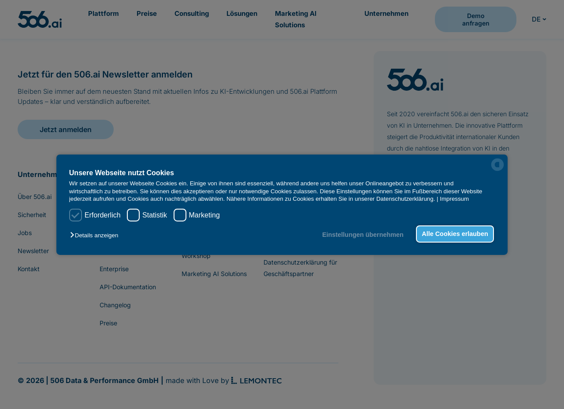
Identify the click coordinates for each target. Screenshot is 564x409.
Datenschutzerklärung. (405, 198)
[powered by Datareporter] (497, 165)
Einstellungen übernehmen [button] (363, 234)
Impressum (454, 198)
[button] (96, 235)
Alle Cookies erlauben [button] (455, 233)
